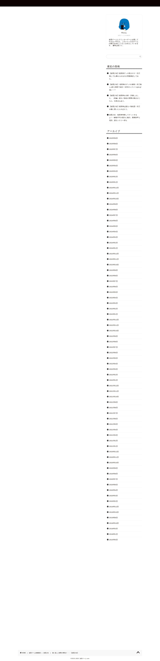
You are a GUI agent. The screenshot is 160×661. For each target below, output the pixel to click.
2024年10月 (114, 199)
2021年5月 (113, 424)
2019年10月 (114, 512)
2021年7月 (113, 413)
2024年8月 (113, 210)
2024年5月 (113, 226)
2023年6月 (113, 287)
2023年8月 (113, 276)
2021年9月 (113, 402)
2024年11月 (114, 193)
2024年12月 (114, 188)
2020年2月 (113, 501)
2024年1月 (113, 248)
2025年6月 (113, 155)
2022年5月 (113, 358)
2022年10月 (114, 331)
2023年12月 (114, 254)
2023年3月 (113, 303)
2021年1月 (113, 446)
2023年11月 (114, 259)
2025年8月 (113, 144)
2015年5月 (113, 540)
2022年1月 (113, 380)
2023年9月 (113, 270)
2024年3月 (113, 237)
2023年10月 (114, 265)
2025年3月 (113, 171)
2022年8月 (113, 342)
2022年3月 (113, 369)
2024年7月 (113, 215)
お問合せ (81, 9)
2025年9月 (113, 138)
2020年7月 (113, 479)
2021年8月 (113, 407)
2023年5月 (113, 292)
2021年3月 (113, 435)
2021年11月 (114, 391)
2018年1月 (113, 534)
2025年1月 (113, 182)
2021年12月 (114, 386)
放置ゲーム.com (80, 3)
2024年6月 (113, 221)
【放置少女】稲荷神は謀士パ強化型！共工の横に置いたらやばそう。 (124, 108)
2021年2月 (113, 441)
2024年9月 (113, 204)
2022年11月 (114, 325)
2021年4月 (113, 430)
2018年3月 (113, 528)
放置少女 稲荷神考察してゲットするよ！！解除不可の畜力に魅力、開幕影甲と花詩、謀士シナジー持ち (124, 117)
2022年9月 (113, 336)
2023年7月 (113, 281)
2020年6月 (113, 485)
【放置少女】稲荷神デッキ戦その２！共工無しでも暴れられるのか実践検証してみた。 (124, 76)
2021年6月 (113, 419)
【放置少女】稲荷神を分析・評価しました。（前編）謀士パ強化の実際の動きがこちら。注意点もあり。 (124, 98)
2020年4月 (113, 490)
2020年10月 (114, 462)
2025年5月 (113, 160)
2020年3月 (113, 496)
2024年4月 (113, 232)
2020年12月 (114, 452)
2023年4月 (113, 298)
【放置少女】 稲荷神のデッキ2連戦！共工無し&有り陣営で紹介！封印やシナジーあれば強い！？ (125, 87)
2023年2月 (113, 309)
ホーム (54, 9)
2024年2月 (113, 243)
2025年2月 (113, 177)
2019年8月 (113, 517)
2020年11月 (114, 457)
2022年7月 (113, 347)
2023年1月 (113, 314)
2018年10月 (114, 523)
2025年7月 (113, 149)
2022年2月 (113, 375)
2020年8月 (113, 474)
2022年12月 (114, 320)
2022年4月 (113, 364)
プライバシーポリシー (99, 9)
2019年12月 (114, 507)
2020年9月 (113, 468)
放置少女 (21, 17)
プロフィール (67, 9)
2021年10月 (114, 397)
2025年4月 (113, 166)
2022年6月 (113, 352)
